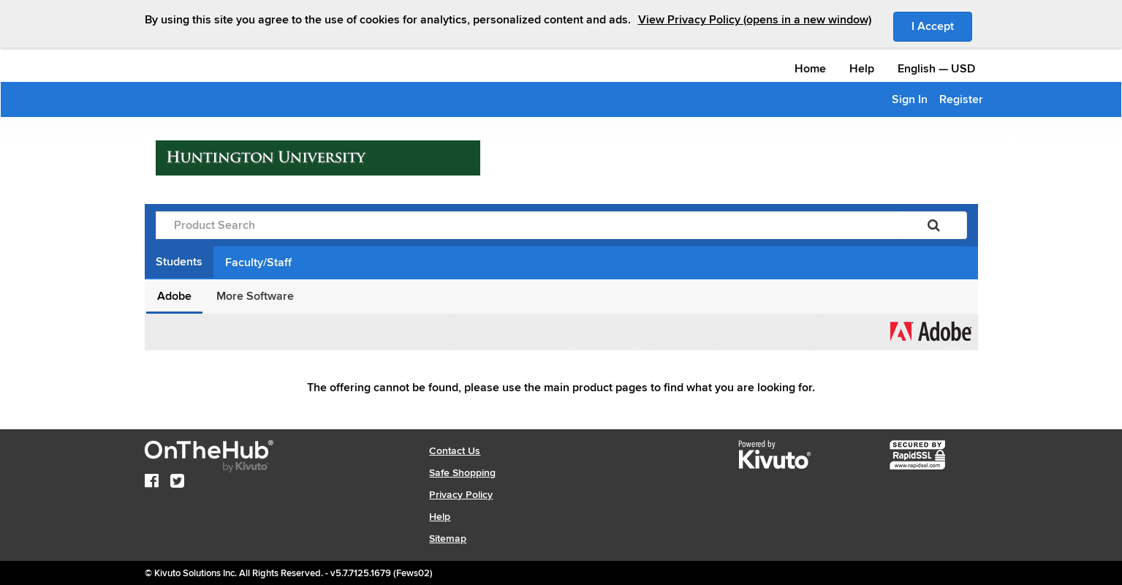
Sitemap (447, 538)
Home (810, 68)
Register (961, 99)
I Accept (941, 26)
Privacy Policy (461, 494)
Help (861, 68)
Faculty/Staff (258, 262)
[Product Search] (528, 225)
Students (179, 261)
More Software (255, 296)
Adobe (174, 296)
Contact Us (454, 451)
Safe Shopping (462, 473)
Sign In (910, 99)
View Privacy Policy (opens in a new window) (754, 19)
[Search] (933, 225)
